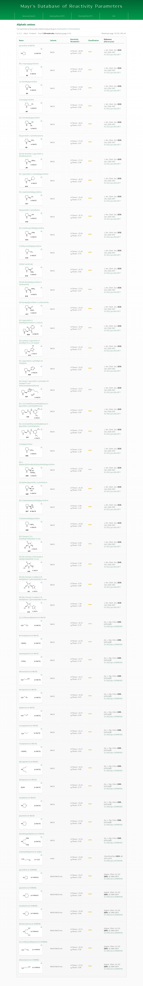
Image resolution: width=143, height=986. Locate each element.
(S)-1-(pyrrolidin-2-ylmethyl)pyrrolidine (33, 174)
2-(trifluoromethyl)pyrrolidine (30, 246)
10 (115, 33)
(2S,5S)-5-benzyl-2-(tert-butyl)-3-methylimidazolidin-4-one (31, 558)
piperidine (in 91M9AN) (27, 888)
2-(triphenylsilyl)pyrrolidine (29, 518)
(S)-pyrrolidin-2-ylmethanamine (31, 136)
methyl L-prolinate (26, 264)
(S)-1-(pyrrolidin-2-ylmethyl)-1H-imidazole (31, 362)
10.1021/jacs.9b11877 (112, 54)
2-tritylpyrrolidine (26, 444)
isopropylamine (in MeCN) (29, 653)
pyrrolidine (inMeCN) (27, 45)
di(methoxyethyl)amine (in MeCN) (31, 834)
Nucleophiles (62, 29)
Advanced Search (28, 16)
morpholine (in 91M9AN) (28, 906)
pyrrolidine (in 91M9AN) (28, 870)
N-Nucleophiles (74, 29)
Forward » (33, 33)
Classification (93, 40)
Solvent (53, 40)
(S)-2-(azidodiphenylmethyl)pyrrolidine (33, 500)
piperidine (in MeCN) (27, 816)
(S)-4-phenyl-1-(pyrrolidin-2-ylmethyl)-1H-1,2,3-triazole (29, 341)
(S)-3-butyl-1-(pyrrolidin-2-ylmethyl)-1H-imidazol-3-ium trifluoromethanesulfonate (34, 383)
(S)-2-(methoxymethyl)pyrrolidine (31, 228)
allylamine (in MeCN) (27, 707)
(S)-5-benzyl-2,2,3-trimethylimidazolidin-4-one (29, 537)
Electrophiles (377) (86, 16)
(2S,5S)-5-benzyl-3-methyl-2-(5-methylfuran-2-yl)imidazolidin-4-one (33, 578)
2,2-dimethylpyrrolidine (28, 81)
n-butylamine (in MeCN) (28, 743)
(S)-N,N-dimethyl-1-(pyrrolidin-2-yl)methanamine (31, 155)
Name (21, 40)
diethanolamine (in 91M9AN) (29, 924)
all (125, 33)
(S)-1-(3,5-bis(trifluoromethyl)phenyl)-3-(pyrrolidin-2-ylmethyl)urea (34, 425)
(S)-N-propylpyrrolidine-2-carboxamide (34, 302)
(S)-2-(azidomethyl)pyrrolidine (30, 192)
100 (121, 33)
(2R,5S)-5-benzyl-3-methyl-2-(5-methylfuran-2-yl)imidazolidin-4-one (33, 598)
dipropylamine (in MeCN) (28, 761)
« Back (25, 33)
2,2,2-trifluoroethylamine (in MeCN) (32, 617)
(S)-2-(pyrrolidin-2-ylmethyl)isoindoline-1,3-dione (31, 321)
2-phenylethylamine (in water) (30, 852)
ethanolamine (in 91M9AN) (29, 960)
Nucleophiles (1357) (57, 16)
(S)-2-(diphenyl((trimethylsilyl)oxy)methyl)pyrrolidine (34, 463)
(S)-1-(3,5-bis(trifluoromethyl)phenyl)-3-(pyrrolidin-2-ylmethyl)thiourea (34, 404)
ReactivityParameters (74, 40)
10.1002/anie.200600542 (113, 879)
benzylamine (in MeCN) (27, 689)
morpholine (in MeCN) (27, 798)
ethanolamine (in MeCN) (28, 671)
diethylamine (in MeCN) (28, 780)
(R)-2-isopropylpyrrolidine (29, 63)
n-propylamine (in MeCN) (28, 725)
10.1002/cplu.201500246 (113, 861)
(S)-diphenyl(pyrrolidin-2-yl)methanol (33, 482)
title (106, 41)
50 (118, 33)
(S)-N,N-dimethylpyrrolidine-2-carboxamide (30, 283)
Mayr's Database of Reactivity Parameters (72, 6)
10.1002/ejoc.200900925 (113, 626)
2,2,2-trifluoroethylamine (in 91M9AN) (33, 942)
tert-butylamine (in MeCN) (28, 635)
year (112, 41)
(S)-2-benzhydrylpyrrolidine (29, 118)
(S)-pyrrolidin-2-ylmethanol (29, 210)
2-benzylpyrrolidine (26, 99)
